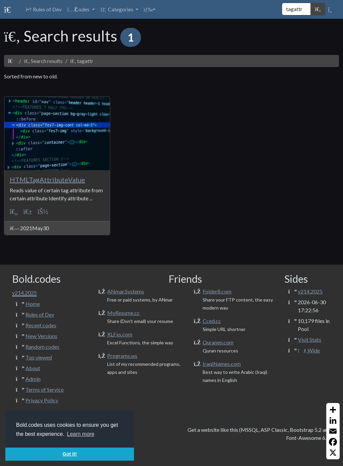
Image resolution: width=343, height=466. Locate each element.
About (32, 368)
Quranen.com (218, 342)
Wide (309, 350)
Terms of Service (44, 389)
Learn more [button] (80, 434)
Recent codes (40, 325)
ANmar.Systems (125, 291)
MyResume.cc (123, 313)
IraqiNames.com (222, 363)
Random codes (42, 346)
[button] (80, 9)
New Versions (41, 336)
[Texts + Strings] (27, 211)
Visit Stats (309, 339)
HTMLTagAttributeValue (47, 180)
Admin (33, 379)
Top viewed (38, 357)
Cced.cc (212, 321)
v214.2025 (310, 291)
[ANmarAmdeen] (43, 211)
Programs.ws (122, 355)
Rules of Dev (39, 314)
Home (32, 304)
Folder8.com (217, 291)
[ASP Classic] (14, 211)
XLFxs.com (119, 334)
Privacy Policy (41, 400)
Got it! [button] (70, 454)
